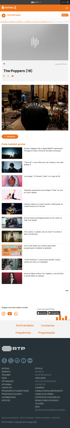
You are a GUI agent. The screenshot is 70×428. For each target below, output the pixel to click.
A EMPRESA (39, 387)
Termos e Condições (42, 418)
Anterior (11, 136)
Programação (46, 332)
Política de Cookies (27, 418)
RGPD (37, 407)
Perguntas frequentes (45, 381)
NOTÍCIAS (5, 368)
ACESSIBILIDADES (9, 397)
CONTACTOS (7, 387)
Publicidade (55, 418)
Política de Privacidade (10, 418)
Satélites (6, 400)
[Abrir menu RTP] (35, 2)
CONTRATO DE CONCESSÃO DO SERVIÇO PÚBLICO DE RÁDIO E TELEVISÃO (47, 400)
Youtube (23, 360)
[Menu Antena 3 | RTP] (68, 8)
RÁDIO (4, 378)
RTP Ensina (6, 384)
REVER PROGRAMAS (43, 375)
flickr (30, 360)
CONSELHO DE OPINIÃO (44, 394)
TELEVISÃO (6, 375)
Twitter (11, 360)
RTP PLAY (39, 368)
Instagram (17, 360)
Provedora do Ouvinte (12, 394)
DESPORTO (6, 371)
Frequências (23, 332)
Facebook (4, 360)
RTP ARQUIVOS (7, 381)
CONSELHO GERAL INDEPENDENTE (49, 391)
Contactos (47, 325)
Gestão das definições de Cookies (50, 410)
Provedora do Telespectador (15, 391)
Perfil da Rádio (25, 325)
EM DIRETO (39, 371)
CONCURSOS (40, 378)
